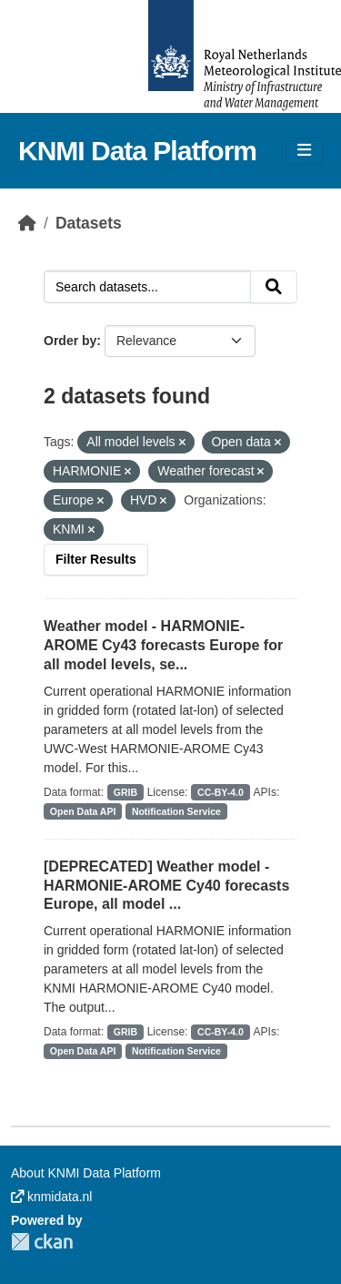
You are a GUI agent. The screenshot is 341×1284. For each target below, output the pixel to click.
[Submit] (273, 286)
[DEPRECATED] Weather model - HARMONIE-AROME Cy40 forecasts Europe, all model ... (166, 885)
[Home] (27, 223)
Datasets (88, 223)
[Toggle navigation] (304, 151)
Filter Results (95, 559)
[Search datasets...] (147, 286)
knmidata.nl (51, 1196)
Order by (70, 340)
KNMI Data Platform (137, 151)
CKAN (42, 1241)
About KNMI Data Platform (86, 1173)
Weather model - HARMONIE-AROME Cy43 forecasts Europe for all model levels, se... (163, 645)
